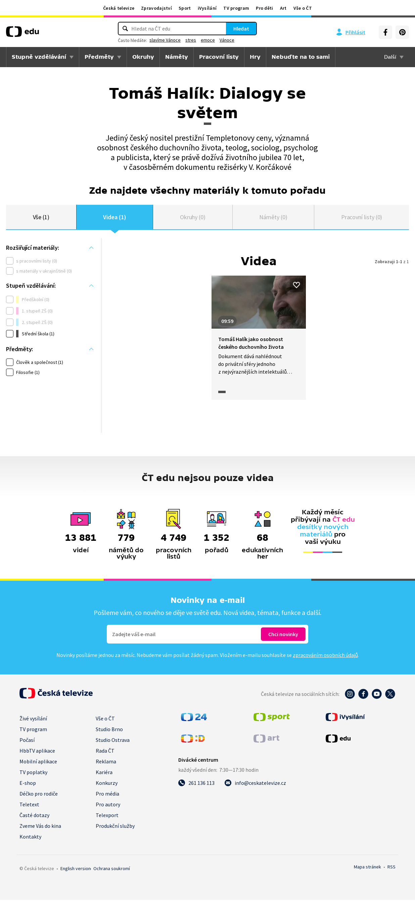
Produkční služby (115, 826)
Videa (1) (114, 217)
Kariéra (104, 773)
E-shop (27, 783)
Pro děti (264, 8)
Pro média (107, 794)
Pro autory (108, 805)
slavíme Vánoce (165, 40)
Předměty (99, 56)
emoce (208, 40)
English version (75, 869)
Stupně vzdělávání (39, 56)
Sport (185, 8)
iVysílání (207, 8)
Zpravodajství (156, 8)
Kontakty (30, 837)
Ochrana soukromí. (111, 869)
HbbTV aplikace (37, 751)
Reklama (106, 762)
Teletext (29, 805)
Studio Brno (109, 730)
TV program (236, 8)
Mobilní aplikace (38, 762)
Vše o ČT (302, 8)
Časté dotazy (34, 816)
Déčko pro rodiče (38, 794)
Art (283, 8)
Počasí (27, 741)
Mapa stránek (367, 868)
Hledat (241, 28)
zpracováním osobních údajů (325, 656)
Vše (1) (41, 217)
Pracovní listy (219, 56)
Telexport (107, 816)
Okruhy (143, 56)
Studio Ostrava (113, 741)
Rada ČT (105, 751)
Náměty (176, 56)
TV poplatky (33, 773)
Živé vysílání (33, 719)
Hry (255, 56)
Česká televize (118, 8)
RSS (391, 868)
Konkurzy (107, 783)
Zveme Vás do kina (40, 826)
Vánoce (227, 40)
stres (190, 40)
